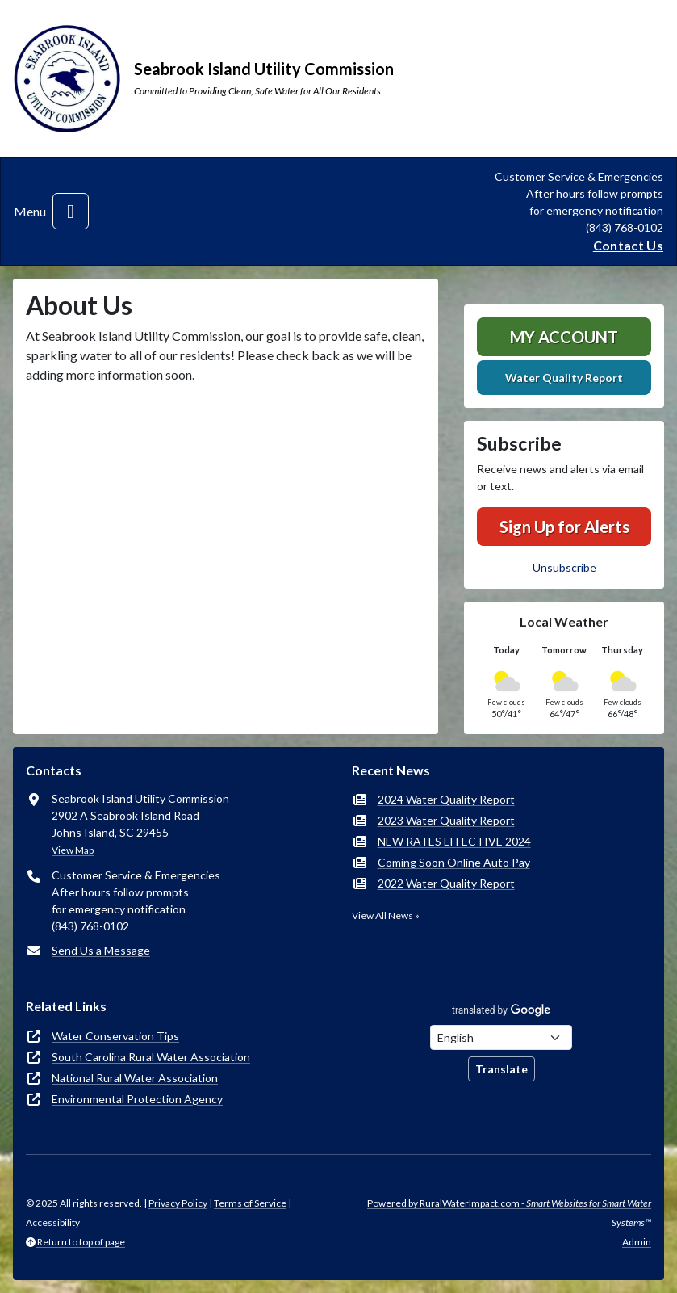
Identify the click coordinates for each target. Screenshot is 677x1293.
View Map (73, 850)
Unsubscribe (564, 567)
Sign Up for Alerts (564, 526)
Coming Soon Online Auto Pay (454, 862)
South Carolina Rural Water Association (151, 1057)
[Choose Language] (501, 1037)
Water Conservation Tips (115, 1036)
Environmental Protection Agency (137, 1099)
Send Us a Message (101, 950)
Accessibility (53, 1222)
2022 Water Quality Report (446, 883)
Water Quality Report (564, 377)
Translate (501, 1069)
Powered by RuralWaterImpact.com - (509, 1212)
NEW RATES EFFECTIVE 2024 (454, 841)
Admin (636, 1242)
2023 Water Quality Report (446, 820)
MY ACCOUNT (564, 336)
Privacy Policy (177, 1203)
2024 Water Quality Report (446, 799)
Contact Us (628, 245)
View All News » (386, 915)
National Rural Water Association (135, 1078)
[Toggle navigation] (70, 211)
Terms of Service (250, 1203)
